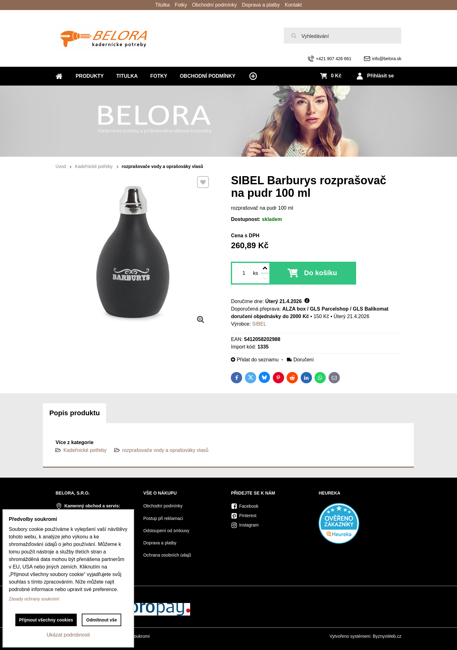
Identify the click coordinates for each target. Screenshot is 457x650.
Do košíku (320, 273)
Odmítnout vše (101, 619)
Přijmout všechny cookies (46, 619)
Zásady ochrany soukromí (34, 598)
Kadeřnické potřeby (84, 450)
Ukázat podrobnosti (68, 634)
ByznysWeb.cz (387, 636)
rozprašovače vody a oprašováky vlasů (165, 450)
